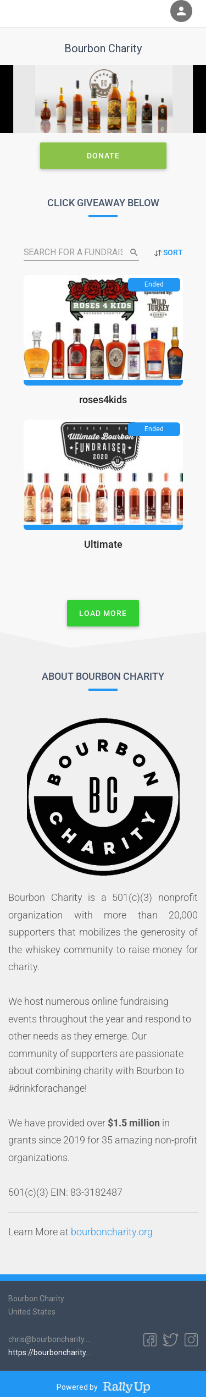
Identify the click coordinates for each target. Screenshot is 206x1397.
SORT (168, 252)
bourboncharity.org (112, 1232)
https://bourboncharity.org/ (55, 1352)
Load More (103, 612)
